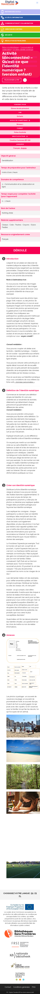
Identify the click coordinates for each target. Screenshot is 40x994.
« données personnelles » (24, 382)
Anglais (24, 148)
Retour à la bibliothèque (10, 47)
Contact (8, 987)
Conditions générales (21, 987)
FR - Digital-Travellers (9, 3)
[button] (37, 2)
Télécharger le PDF (11, 80)
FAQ (33, 987)
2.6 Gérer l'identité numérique (23, 49)
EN (32, 893)
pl (20, 896)
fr (35, 893)
